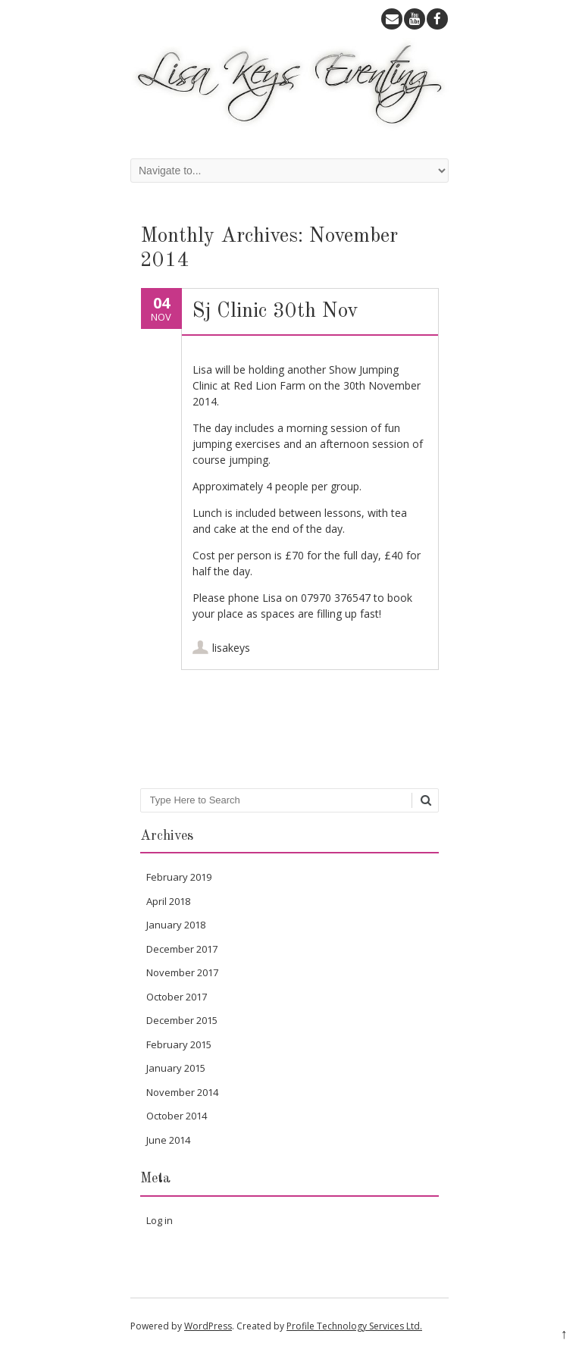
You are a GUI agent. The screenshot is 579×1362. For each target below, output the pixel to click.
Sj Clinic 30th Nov (275, 311)
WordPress (208, 1326)
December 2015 (182, 1020)
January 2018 (175, 924)
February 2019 (178, 877)
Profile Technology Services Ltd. (354, 1326)
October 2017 (176, 996)
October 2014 (176, 1115)
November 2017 (182, 972)
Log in (159, 1220)
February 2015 (178, 1044)
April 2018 (168, 901)
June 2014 (168, 1140)
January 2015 (175, 1068)
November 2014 (182, 1092)
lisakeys (231, 647)
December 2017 (182, 949)
